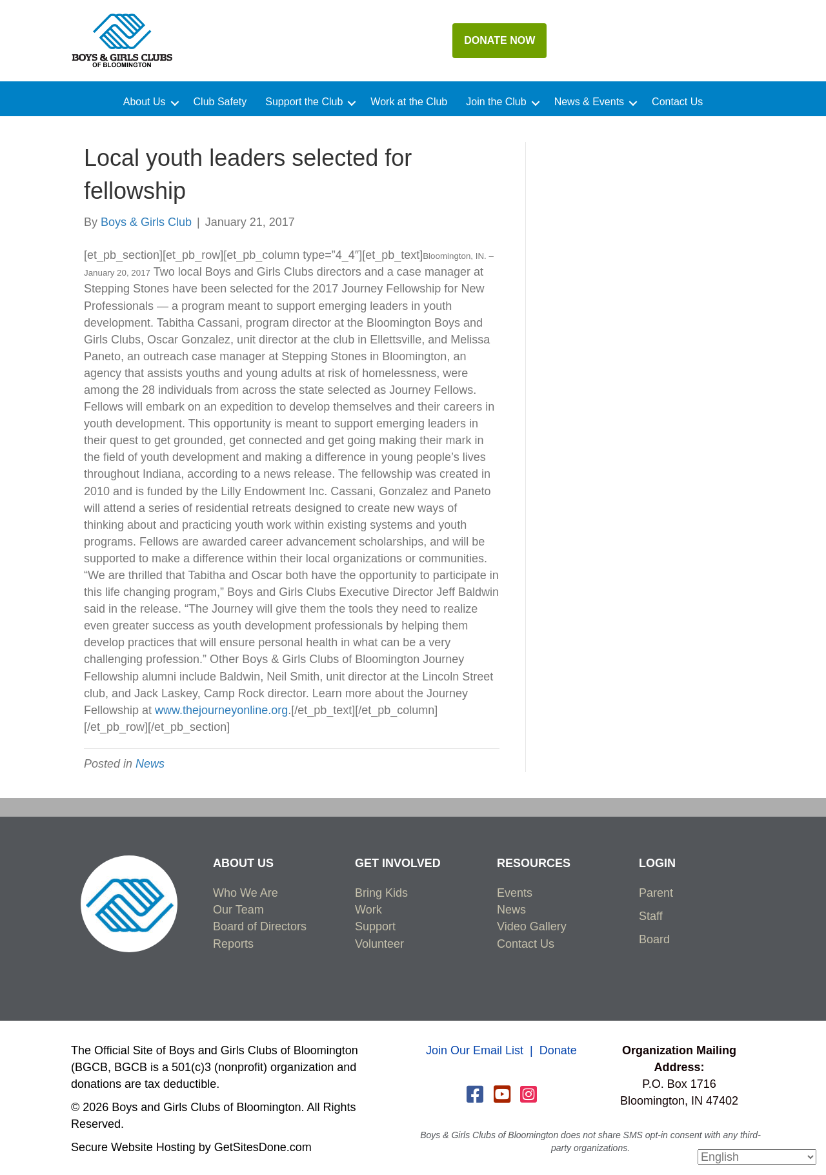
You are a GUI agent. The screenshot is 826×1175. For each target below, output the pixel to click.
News (150, 763)
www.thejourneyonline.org (221, 710)
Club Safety (220, 102)
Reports (233, 943)
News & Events (589, 102)
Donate (558, 1050)
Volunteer (379, 943)
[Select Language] (757, 1157)
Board (654, 939)
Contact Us (677, 102)
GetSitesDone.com (263, 1147)
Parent (656, 892)
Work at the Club (408, 102)
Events (514, 892)
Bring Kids (381, 892)
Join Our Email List (474, 1050)
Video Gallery (532, 926)
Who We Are (245, 892)
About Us (144, 102)
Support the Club (304, 102)
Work (368, 909)
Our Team (238, 909)
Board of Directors (260, 926)
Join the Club (496, 102)
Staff (651, 916)
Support (375, 926)
